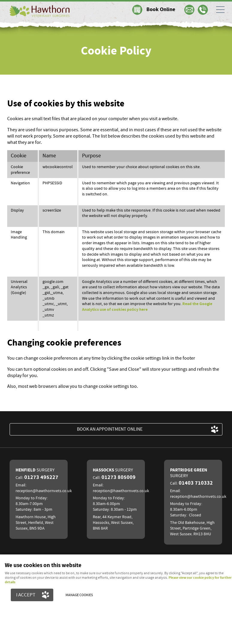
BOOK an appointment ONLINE (109, 429)
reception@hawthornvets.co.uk (44, 491)
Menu (218, 9)
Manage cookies (79, 595)
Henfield (35, 470)
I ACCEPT (25, 595)
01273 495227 (41, 477)
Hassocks (113, 470)
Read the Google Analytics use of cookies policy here (147, 307)
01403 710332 (196, 483)
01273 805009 (118, 477)
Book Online (160, 9)
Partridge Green (188, 473)
